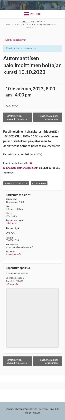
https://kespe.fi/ (13, 254)
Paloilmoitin (11, 223)
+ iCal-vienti (39, 183)
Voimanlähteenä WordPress (21, 408)
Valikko (35, 13)
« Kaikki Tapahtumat (14, 39)
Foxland (36, 412)
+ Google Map (12, 284)
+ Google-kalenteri (16, 183)
